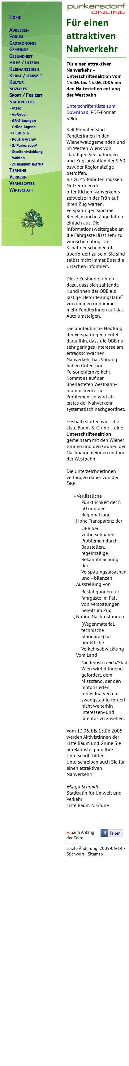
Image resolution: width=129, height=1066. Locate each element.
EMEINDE (18, 49)
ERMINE (17, 170)
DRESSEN (19, 30)
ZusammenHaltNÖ (26, 164)
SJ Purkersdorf (23, 145)
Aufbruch (18, 114)
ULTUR (16, 82)
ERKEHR (18, 177)
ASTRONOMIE (23, 43)
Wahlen (17, 158)
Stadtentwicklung (26, 151)
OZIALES (18, 88)
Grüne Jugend (22, 126)
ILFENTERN (24, 62)
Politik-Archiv (22, 139)
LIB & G (19, 133)
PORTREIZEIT (25, 95)
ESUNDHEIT (20, 56)
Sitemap (95, 854)
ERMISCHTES (22, 183)
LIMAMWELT (25, 75)
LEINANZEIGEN (24, 69)
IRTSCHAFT (21, 190)
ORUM (16, 36)
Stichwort (75, 854)
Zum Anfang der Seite (80, 835)
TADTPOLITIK (22, 101)
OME (15, 17)
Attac (15, 108)
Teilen (115, 833)
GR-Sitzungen (22, 120)
